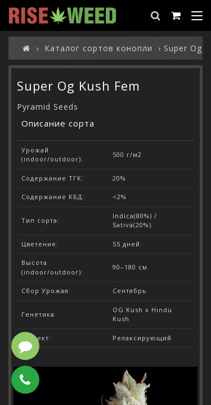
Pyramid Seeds (47, 106)
